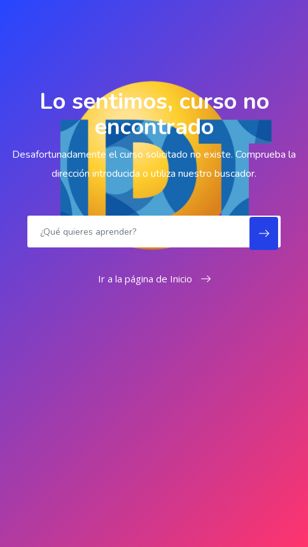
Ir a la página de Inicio (154, 278)
